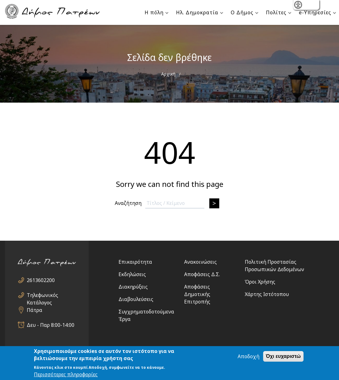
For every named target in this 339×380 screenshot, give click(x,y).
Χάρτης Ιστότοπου (267, 294)
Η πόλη (154, 12)
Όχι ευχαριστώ (283, 356)
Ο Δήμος (242, 12)
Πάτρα (34, 310)
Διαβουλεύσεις (135, 299)
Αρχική (168, 74)
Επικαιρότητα (135, 261)
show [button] (298, 5)
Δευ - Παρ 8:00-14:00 (50, 325)
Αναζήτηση (128, 203)
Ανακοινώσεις (200, 261)
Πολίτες (276, 12)
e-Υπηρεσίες (315, 12)
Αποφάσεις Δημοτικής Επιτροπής (197, 294)
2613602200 (41, 280)
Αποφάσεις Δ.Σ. (202, 274)
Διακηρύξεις (133, 286)
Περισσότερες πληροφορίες (66, 374)
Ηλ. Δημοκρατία (197, 12)
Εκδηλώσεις (132, 274)
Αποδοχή (248, 356)
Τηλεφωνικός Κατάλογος (42, 295)
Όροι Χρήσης (260, 281)
